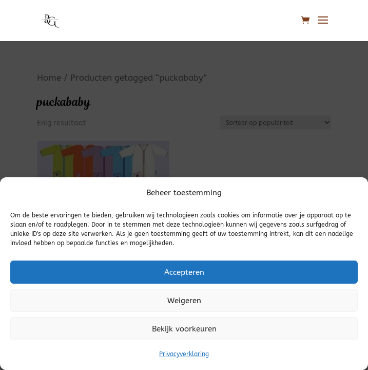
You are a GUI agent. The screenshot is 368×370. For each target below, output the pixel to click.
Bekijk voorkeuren (184, 329)
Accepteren (184, 272)
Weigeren (184, 300)
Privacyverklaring (184, 354)
